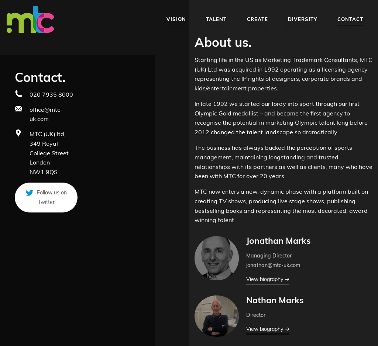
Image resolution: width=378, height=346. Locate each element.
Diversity (302, 19)
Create (257, 19)
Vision (176, 19)
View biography (267, 279)
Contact (350, 19)
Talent (216, 19)
